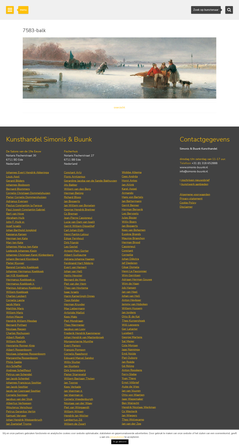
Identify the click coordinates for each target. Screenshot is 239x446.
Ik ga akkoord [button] (119, 441)
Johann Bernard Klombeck (22, 259)
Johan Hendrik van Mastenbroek (84, 337)
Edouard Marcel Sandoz (79, 358)
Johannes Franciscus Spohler (23, 382)
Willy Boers (129, 222)
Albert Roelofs (15, 337)
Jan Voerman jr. (73, 391)
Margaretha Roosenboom (22, 358)
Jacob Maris (13, 304)
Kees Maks (70, 317)
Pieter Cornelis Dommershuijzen (26, 197)
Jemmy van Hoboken (135, 304)
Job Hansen (129, 288)
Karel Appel (129, 189)
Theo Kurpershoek (133, 321)
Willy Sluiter (72, 362)
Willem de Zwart (75, 424)
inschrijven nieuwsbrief (195, 180)
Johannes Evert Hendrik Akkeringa (27, 172)
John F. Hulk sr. (15, 222)
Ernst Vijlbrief (130, 382)
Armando (127, 193)
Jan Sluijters (71, 366)
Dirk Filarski (71, 242)
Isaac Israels (71, 292)
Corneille (127, 255)
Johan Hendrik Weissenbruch (24, 420)
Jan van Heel (129, 292)
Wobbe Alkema (131, 172)
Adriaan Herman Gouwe (137, 279)
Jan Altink (128, 185)
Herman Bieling (74, 193)
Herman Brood (131, 242)
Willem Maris (14, 312)
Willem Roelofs (16, 341)
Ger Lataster (130, 329)
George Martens (132, 337)
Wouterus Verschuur (19, 407)
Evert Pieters (72, 345)
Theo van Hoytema (76, 288)
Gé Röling (128, 366)
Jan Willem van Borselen (79, 205)
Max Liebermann (74, 308)
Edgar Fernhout (74, 238)
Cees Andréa (130, 176)
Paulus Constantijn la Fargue (24, 205)
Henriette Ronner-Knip (20, 345)
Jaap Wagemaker (132, 399)
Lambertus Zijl (73, 420)
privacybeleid (117, 437)
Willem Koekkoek (17, 292)
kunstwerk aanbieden (194, 184)
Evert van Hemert (75, 267)
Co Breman (71, 214)
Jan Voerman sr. (73, 395)
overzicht (119, 107)
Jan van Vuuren (131, 391)
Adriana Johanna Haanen (79, 259)
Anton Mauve (14, 317)
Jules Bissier (129, 217)
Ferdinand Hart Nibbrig (78, 263)
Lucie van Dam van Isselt (79, 222)
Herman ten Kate (17, 238)
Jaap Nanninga (131, 349)
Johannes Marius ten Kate (22, 246)
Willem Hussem (132, 308)
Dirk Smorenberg (75, 370)
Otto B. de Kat (131, 316)
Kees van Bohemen (133, 230)
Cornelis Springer (17, 395)
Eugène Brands (131, 234)
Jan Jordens (129, 312)
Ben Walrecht (130, 403)
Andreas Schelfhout (18, 370)
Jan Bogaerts (72, 201)
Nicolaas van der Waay (78, 403)
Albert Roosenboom (19, 350)
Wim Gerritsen (131, 275)
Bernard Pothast (16, 325)
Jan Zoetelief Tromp (18, 424)
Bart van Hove (15, 214)
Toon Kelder (72, 300)
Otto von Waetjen (133, 395)
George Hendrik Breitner (79, 209)
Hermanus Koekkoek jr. (20, 284)
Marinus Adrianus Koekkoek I (24, 288)
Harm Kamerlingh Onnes (79, 296)
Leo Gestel (71, 246)
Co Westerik (129, 411)
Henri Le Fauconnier (134, 271)
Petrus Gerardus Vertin (20, 411)
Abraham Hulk (15, 218)
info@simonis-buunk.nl (194, 171)
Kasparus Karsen (16, 234)
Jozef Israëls (13, 226)
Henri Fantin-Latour (76, 234)
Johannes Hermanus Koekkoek (25, 271)
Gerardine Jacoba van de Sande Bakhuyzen (90, 181)
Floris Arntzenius (74, 176)
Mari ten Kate (14, 242)
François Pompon (74, 350)
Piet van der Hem (75, 284)
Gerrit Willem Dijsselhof (79, 226)
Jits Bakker (70, 185)
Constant (127, 250)
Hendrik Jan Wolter (76, 415)
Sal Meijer (128, 341)
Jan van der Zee (131, 424)
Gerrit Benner (130, 205)
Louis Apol (13, 176)
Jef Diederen (129, 263)
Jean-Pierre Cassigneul (78, 218)
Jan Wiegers (129, 415)
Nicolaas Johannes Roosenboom (25, 354)
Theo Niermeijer (74, 325)
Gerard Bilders (15, 181)
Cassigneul (128, 246)
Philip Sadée (14, 362)
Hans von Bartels (132, 197)
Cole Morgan (130, 345)
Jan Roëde (128, 362)
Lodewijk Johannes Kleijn (21, 251)
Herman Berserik (132, 209)
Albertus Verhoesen (18, 403)
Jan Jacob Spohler (17, 387)
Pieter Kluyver (15, 263)
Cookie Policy (188, 203)
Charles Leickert (16, 296)
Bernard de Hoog (75, 279)
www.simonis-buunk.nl (194, 167)
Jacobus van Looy (74, 329)
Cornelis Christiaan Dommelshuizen (28, 193)
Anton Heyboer (131, 300)
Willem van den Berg (77, 189)
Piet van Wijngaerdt (76, 407)
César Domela (130, 267)
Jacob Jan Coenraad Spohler (23, 391)
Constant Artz (73, 172)
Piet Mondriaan (73, 321)
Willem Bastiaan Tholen (79, 378)
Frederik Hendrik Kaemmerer (82, 333)
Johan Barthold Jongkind (21, 230)
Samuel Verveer (16, 415)
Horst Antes (129, 180)
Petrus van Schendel (19, 374)
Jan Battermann (131, 201)
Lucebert (127, 333)
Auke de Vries (130, 386)
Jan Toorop (71, 382)
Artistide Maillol (74, 312)
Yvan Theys (129, 378)
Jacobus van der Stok (19, 399)
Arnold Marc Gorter (76, 251)
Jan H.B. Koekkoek (17, 275)
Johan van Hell (73, 271)
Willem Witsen (73, 411)
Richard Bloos (72, 197)
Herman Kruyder (74, 304)
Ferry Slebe (129, 374)
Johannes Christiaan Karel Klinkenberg (30, 255)
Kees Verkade (72, 387)
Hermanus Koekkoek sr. (20, 279)
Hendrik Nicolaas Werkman (139, 407)
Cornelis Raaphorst (76, 354)
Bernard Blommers (18, 189)
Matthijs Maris (15, 308)
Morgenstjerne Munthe (78, 341)
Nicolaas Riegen (16, 329)
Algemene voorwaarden (195, 194)
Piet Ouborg (129, 358)
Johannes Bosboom (18, 185)
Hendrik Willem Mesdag (21, 321)
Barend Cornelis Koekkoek (22, 267)
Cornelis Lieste (15, 300)
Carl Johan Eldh (73, 230)
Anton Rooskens (132, 370)
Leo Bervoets (130, 213)
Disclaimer (186, 207)
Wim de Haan (130, 283)
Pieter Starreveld (75, 374)
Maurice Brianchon (133, 238)
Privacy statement (191, 198)
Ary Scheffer (14, 366)
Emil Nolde (129, 353)
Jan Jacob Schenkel (17, 378)
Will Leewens (130, 325)
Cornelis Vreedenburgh (78, 399)
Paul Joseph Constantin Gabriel (25, 209)
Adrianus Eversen (17, 201)
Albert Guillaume (75, 255)
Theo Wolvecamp (133, 419)
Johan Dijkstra (130, 259)
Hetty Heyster (73, 275)
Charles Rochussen (18, 333)
